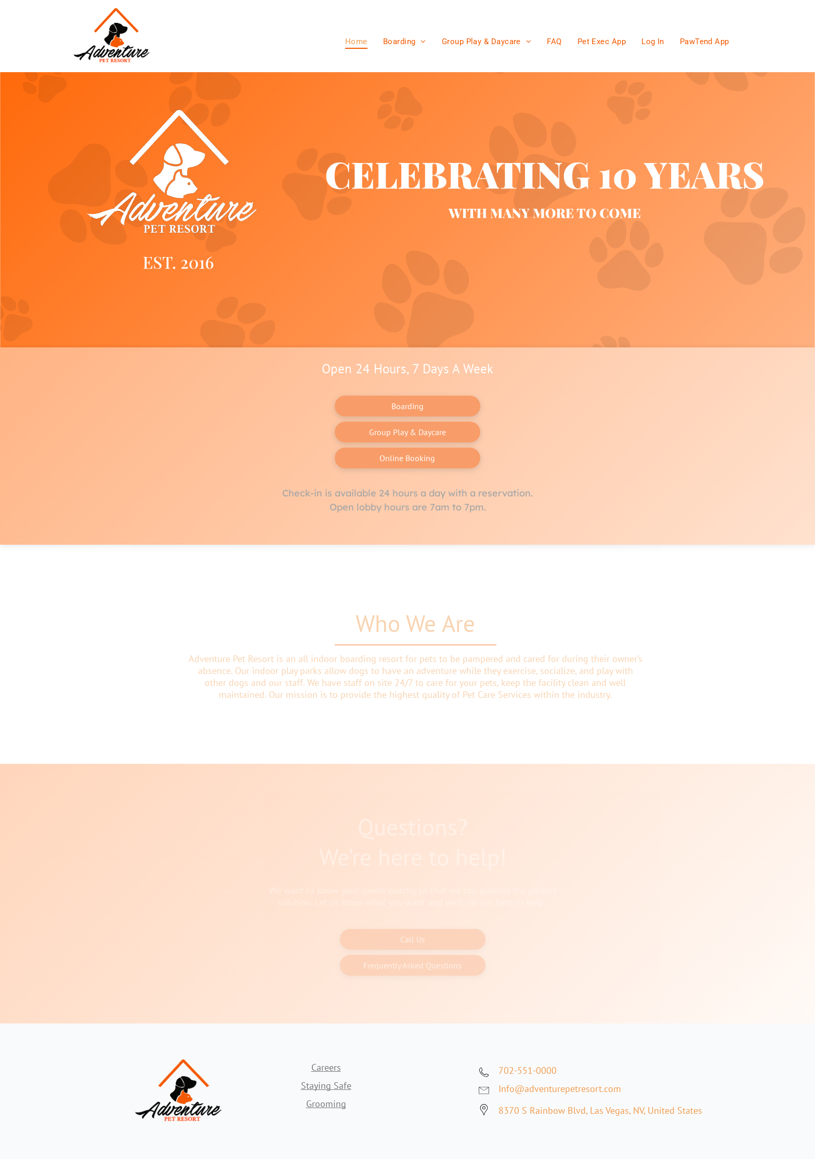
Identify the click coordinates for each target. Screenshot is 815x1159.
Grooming (326, 1104)
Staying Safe (326, 1085)
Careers (326, 1067)
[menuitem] (356, 39)
